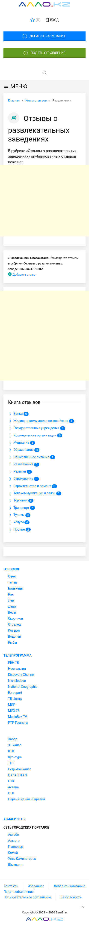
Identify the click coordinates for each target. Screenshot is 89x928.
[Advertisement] (44, 201)
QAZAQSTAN (17, 775)
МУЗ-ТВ (14, 711)
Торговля (20, 500)
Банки (18, 414)
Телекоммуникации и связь (34, 493)
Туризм (19, 515)
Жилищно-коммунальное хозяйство (41, 421)
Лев (11, 600)
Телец (12, 582)
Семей (13, 852)
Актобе (13, 834)
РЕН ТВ (13, 662)
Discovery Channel (21, 674)
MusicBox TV (17, 717)
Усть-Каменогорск (22, 858)
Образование (23, 450)
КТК (11, 751)
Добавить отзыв (23, 274)
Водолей (14, 636)
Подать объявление (44, 53)
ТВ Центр (15, 699)
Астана (13, 787)
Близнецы (16, 588)
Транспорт (21, 508)
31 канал (14, 745)
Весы (12, 612)
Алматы (14, 840)
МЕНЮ (15, 86)
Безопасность (71, 897)
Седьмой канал (19, 769)
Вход (52, 20)
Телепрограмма (17, 655)
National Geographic (22, 686)
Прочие (19, 529)
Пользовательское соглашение (27, 897)
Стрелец (14, 624)
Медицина (21, 442)
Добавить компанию (44, 36)
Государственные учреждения (36, 428)
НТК (11, 781)
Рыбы (12, 642)
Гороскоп (11, 569)
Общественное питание (31, 457)
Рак (11, 594)
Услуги (19, 522)
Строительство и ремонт (32, 486)
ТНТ (11, 763)
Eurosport (15, 692)
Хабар (12, 739)
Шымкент (15, 865)
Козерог (14, 630)
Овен (12, 576)
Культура (15, 757)
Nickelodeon (17, 680)
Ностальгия (17, 668)
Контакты (10, 886)
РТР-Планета (18, 723)
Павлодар (15, 846)
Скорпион (15, 618)
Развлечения (23, 464)
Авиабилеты (14, 819)
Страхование (23, 479)
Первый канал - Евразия (26, 799)
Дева (12, 606)
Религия (20, 471)
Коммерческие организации (35, 435)
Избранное (36, 886)
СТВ (11, 793)
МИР (11, 705)
